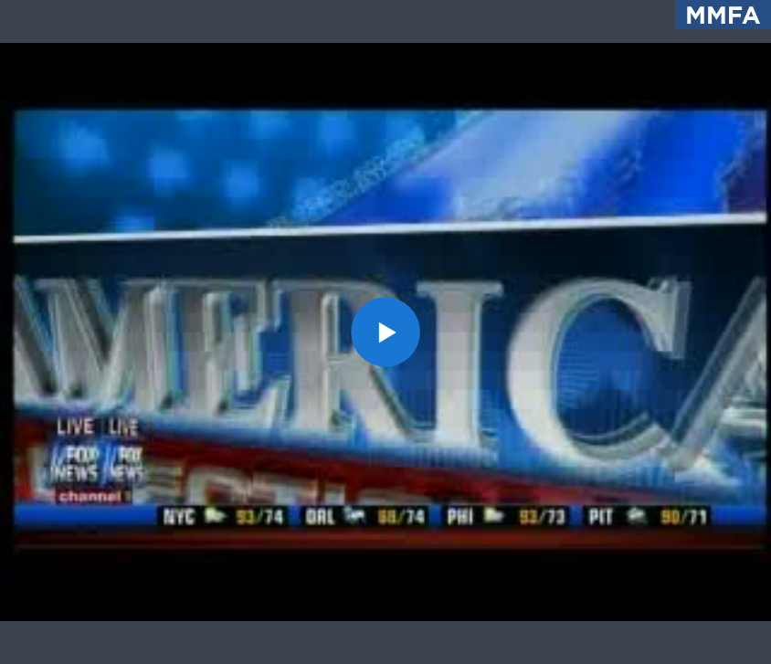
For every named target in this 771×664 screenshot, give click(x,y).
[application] (385, 332)
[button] (386, 332)
